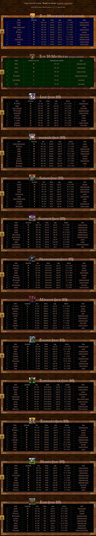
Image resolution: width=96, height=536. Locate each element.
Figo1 (16, 84)
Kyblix (16, 480)
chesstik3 (15, 356)
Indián (17, 106)
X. (85, 166)
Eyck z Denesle (17, 108)
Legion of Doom (84, 22)
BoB (82, 247)
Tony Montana (16, 285)
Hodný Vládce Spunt (19, 27)
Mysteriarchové (83, 103)
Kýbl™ (18, 120)
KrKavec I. (15, 313)
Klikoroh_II (15, 409)
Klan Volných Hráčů (83, 399)
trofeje (60, 3)
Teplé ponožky (84, 44)
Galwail (16, 528)
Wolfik (19, 37)
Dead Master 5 (16, 247)
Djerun (15, 435)
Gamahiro (16, 485)
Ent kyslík (18, 110)
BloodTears (19, 166)
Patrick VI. (16, 268)
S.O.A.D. (83, 435)
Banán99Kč (15, 308)
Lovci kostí (81, 80)
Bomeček (19, 161)
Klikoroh (18, 125)
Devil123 (16, 361)
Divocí (84, 268)
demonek (15, 346)
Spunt (19, 156)
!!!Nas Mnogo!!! (85, 153)
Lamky (84, 27)
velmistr (15, 316)
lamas (19, 29)
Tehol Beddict (16, 80)
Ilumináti (84, 32)
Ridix (15, 328)
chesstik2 (19, 201)
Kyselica (17, 115)
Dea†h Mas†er (16, 237)
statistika (68, 3)
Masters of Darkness (83, 244)
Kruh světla (81, 84)
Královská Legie (84, 25)
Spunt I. (20, 32)
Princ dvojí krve (83, 409)
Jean (16, 520)
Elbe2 (19, 191)
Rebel (19, 25)
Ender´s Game (85, 206)
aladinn (19, 22)
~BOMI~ (18, 103)
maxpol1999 (17, 113)
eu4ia (16, 470)
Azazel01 (17, 123)
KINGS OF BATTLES (81, 76)
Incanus (19, 158)
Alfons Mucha (19, 39)
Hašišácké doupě (84, 39)
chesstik (17, 76)
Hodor (15, 323)
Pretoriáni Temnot (83, 237)
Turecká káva (19, 194)
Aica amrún (83, 485)
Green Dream (82, 525)
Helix (19, 153)
